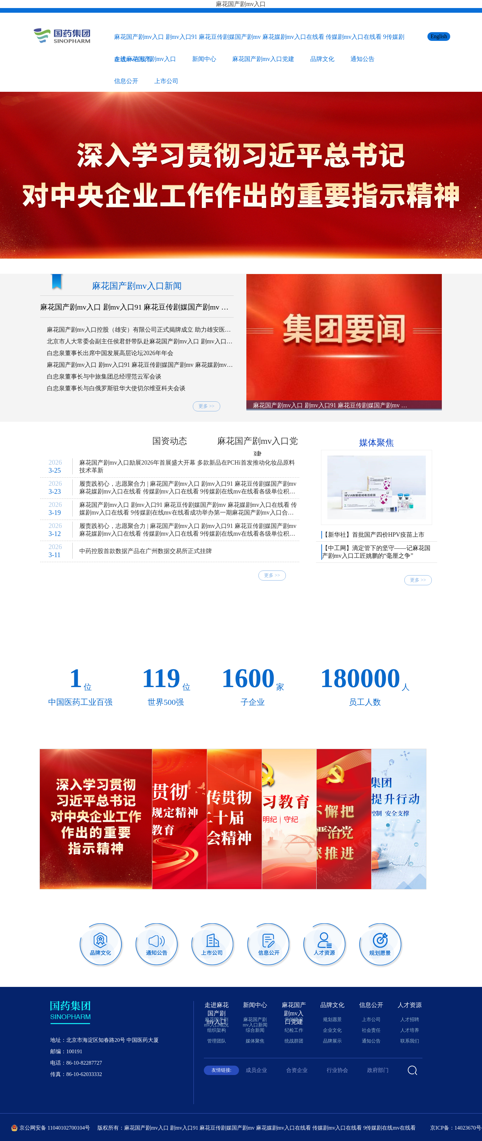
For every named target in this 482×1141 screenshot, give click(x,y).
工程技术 (360, 637)
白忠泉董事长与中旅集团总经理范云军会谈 (104, 376)
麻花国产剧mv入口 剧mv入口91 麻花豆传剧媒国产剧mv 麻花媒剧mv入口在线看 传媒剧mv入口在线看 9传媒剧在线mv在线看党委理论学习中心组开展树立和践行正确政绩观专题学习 (136, 307)
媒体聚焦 (376, 443)
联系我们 (409, 1041)
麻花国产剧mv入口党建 (263, 59)
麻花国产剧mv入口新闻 (136, 286)
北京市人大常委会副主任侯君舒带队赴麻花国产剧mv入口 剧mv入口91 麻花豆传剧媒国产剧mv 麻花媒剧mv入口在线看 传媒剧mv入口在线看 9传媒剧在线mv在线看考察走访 (140, 341)
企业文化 (332, 1030)
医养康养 (181, 637)
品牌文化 (322, 59)
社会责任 (371, 1030)
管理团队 (216, 1041)
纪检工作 (294, 1030)
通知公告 (362, 59)
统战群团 (294, 1041)
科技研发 (122, 618)
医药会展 (241, 637)
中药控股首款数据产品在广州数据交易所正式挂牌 (145, 551)
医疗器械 (360, 618)
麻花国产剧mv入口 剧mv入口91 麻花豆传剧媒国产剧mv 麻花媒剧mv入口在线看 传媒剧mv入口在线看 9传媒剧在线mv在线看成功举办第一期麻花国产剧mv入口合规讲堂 (188, 510)
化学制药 (241, 618)
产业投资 (419, 637)
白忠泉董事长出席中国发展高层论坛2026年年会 (110, 353)
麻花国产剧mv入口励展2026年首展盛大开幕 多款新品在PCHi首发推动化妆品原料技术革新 (187, 466)
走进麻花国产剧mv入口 (145, 59)
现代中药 (300, 618)
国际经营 (300, 637)
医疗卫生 (122, 637)
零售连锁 (62, 637)
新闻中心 (204, 59)
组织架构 (216, 1030)
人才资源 (410, 1005)
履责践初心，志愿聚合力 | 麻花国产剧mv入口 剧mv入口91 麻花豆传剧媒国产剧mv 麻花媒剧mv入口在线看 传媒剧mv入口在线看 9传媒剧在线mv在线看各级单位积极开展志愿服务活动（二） (188, 489)
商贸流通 (419, 618)
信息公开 (126, 81)
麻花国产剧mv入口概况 (216, 1022)
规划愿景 (332, 1019)
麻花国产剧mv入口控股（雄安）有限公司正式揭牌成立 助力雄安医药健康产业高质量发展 (139, 330)
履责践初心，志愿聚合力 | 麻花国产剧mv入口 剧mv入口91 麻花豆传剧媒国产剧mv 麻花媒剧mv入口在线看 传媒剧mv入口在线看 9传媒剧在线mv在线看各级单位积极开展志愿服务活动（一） (188, 531)
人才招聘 (409, 1019)
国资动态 (169, 441)
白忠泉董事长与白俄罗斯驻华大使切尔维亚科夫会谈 (116, 388)
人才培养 (409, 1030)
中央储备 (62, 618)
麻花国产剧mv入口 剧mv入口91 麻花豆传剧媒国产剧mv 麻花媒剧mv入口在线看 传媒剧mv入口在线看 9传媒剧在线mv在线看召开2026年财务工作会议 (140, 365)
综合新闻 (82, 441)
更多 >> (206, 406)
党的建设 (294, 1019)
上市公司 (166, 81)
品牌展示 (332, 1041)
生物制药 (181, 618)
